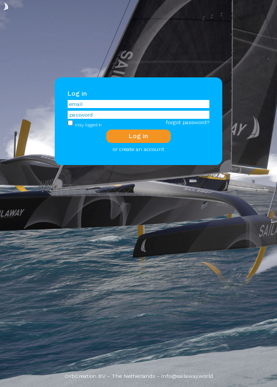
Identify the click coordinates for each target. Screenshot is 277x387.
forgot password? (187, 122)
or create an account (138, 149)
